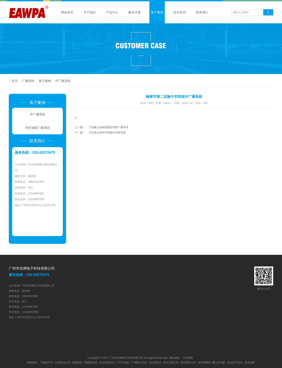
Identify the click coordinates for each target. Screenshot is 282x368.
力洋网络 (187, 357)
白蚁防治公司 (63, 362)
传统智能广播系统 (37, 127)
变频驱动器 (90, 362)
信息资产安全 (235, 362)
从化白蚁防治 (107, 362)
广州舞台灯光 (139, 362)
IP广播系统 (62, 81)
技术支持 (179, 12)
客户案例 (157, 12)
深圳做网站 (204, 362)
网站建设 (174, 357)
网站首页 (67, 12)
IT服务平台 (46, 362)
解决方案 (134, 12)
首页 (13, 81)
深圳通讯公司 (188, 362)
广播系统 (28, 81)
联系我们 (202, 12)
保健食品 (77, 362)
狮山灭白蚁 (218, 362)
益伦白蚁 (249, 362)
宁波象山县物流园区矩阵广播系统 (108, 127)
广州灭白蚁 (122, 362)
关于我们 (89, 12)
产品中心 (112, 12)
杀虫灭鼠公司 (171, 362)
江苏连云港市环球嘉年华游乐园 (107, 132)
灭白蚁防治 (154, 362)
